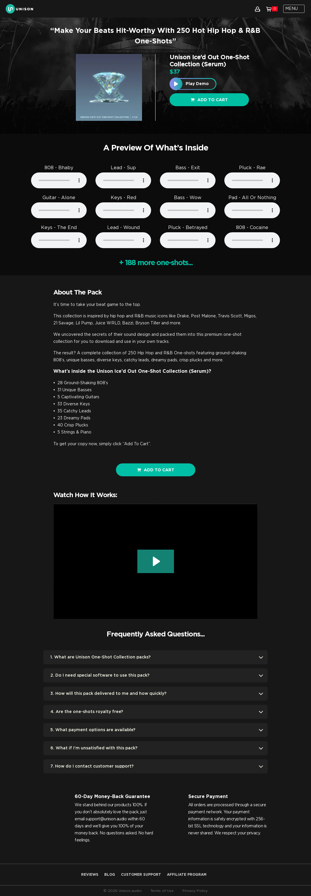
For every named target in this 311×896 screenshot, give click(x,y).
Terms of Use (162, 890)
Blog (109, 874)
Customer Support (141, 874)
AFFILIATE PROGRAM (186, 874)
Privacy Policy (195, 890)
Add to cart (209, 100)
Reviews (89, 874)
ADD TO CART (155, 470)
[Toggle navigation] (294, 9)
